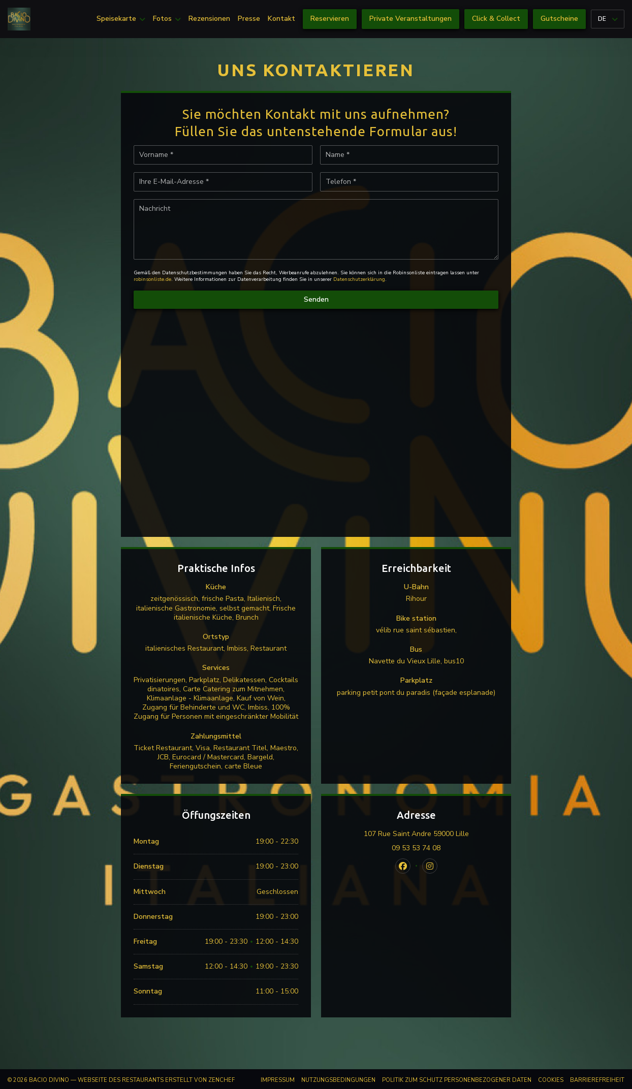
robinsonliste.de (152, 279)
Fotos (167, 18)
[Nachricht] (316, 229)
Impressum (278, 1080)
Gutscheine (559, 18)
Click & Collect (496, 18)
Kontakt (281, 18)
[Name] (409, 155)
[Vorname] (223, 155)
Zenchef (221, 1080)
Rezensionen (209, 18)
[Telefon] (409, 181)
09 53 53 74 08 (416, 848)
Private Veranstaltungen (410, 18)
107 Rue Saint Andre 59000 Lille (431, 834)
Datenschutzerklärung (359, 279)
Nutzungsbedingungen (338, 1080)
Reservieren (329, 18)
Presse (249, 18)
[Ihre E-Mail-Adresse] (223, 181)
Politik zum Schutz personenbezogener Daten (456, 1080)
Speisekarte (121, 18)
